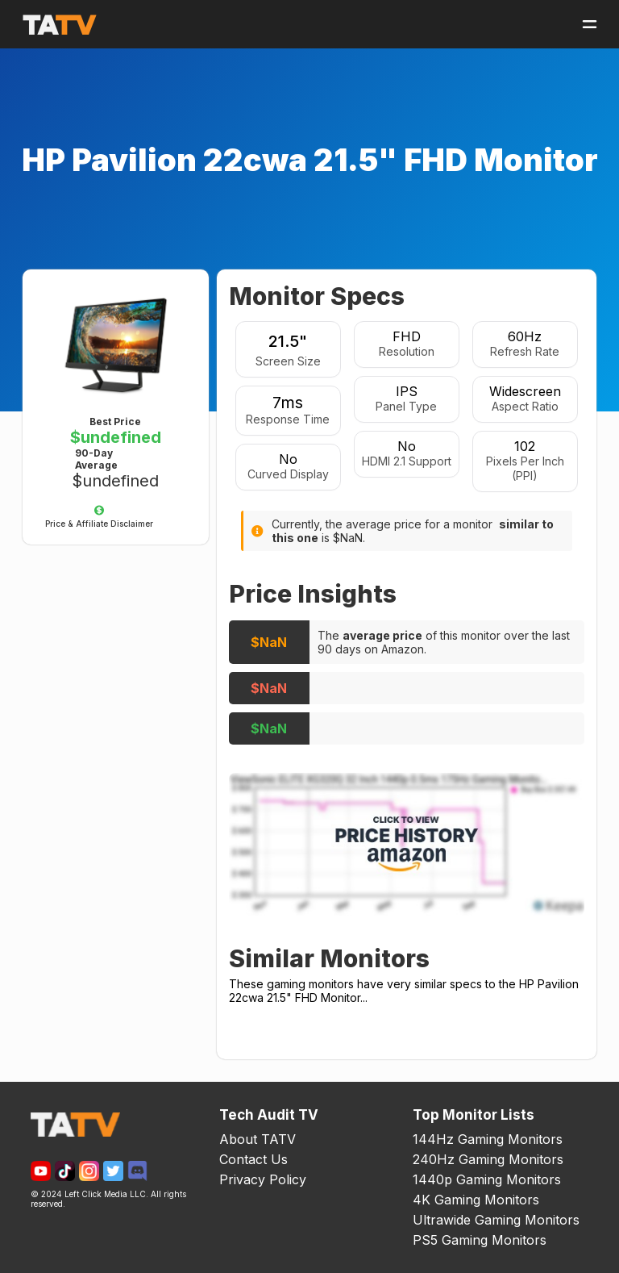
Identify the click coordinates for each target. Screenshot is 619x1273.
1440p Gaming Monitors (487, 1179)
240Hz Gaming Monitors (488, 1159)
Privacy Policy (262, 1179)
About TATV (257, 1139)
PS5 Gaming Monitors (479, 1240)
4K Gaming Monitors (476, 1200)
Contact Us (253, 1159)
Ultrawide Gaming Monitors (496, 1220)
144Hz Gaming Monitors (488, 1139)
